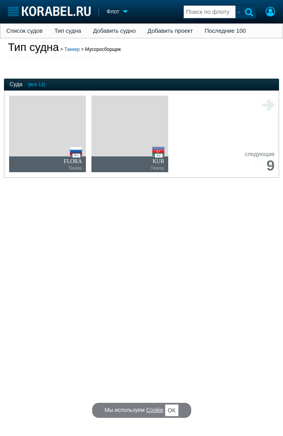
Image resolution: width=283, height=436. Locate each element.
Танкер (72, 49)
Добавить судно (114, 31)
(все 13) (37, 84)
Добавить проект (170, 31)
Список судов (24, 31)
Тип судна (68, 31)
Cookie (154, 410)
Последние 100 (225, 31)
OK (172, 410)
